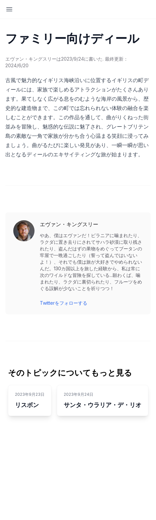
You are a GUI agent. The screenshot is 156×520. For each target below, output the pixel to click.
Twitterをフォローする (63, 303)
